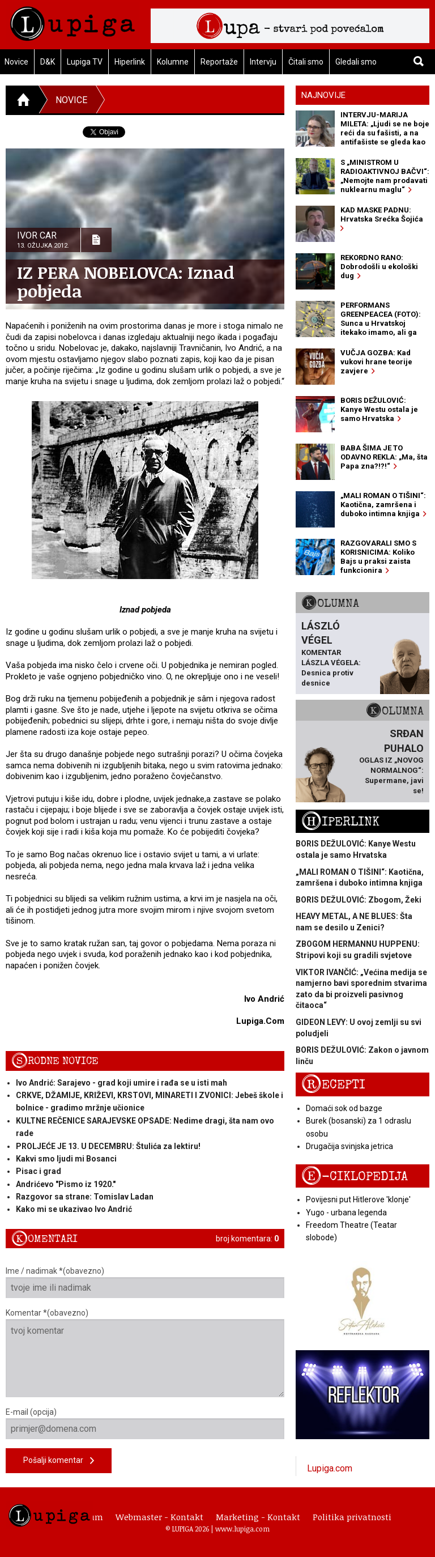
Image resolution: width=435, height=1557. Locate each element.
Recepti (333, 1084)
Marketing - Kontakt (258, 1516)
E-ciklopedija (354, 1176)
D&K (47, 61)
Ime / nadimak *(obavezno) (145, 1282)
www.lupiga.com (242, 1528)
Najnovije (323, 95)
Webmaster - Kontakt (159, 1516)
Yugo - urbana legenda (346, 1212)
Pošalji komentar (58, 1461)
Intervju (263, 61)
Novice (71, 100)
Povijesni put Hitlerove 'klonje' (358, 1199)
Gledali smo (356, 61)
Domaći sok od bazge (344, 1108)
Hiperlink (129, 61)
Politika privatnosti (352, 1516)
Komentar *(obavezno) (145, 1352)
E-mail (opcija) (145, 1423)
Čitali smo (305, 61)
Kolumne (173, 61)
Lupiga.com (329, 1468)
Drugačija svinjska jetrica (349, 1146)
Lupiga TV (85, 61)
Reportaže (219, 61)
